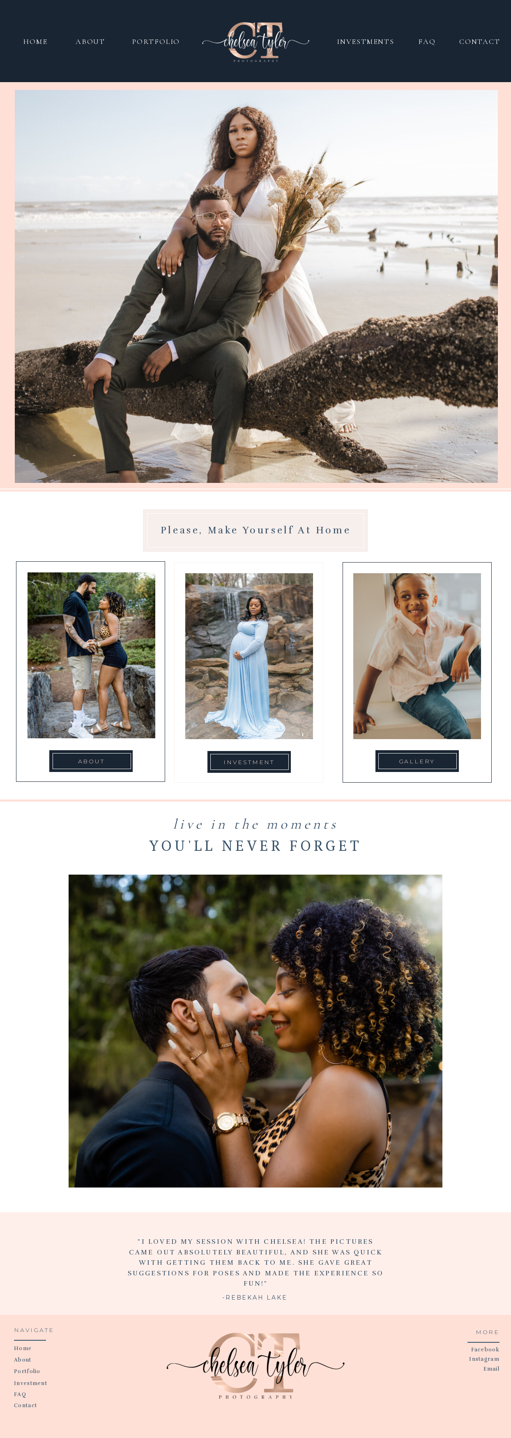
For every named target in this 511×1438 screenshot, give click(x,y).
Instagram (484, 1359)
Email (491, 1369)
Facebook (485, 1349)
